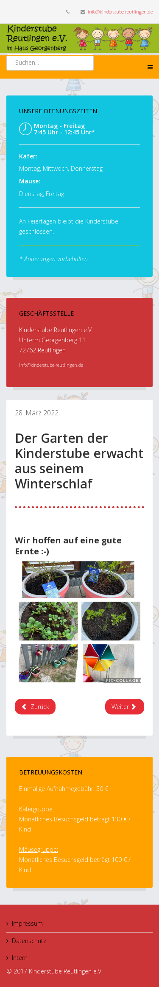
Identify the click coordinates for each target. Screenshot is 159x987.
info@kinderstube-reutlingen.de (120, 11)
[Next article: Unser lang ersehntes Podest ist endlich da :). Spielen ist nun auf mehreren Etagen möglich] (125, 706)
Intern (20, 958)
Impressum (27, 923)
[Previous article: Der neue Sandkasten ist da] (35, 706)
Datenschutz (29, 941)
